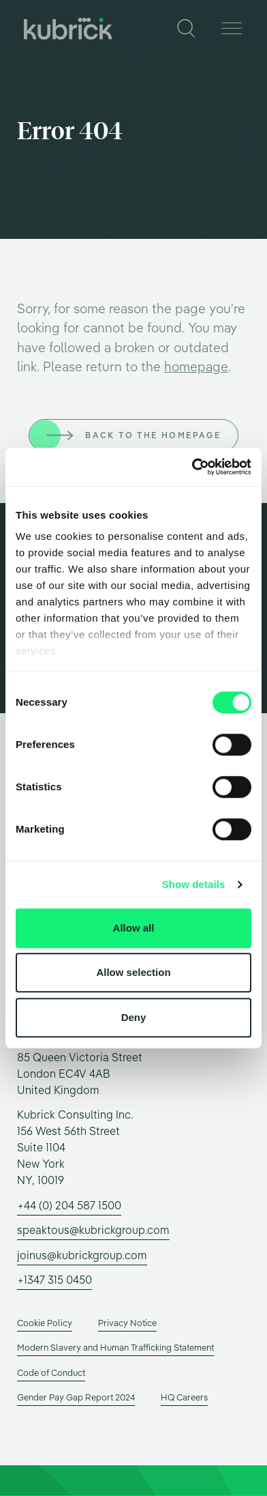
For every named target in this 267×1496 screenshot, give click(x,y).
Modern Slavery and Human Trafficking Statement (115, 1347)
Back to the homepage (153, 435)
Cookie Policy (44, 1322)
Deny (133, 1017)
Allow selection (133, 972)
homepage (196, 366)
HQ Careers (184, 1397)
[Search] (186, 28)
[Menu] (231, 28)
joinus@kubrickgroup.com (82, 1255)
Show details (193, 884)
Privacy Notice (127, 1322)
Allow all (134, 928)
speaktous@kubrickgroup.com (93, 1230)
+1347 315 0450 (54, 1279)
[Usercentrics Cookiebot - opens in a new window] (192, 467)
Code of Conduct (51, 1372)
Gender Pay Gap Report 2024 (76, 1397)
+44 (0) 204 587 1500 (69, 1205)
